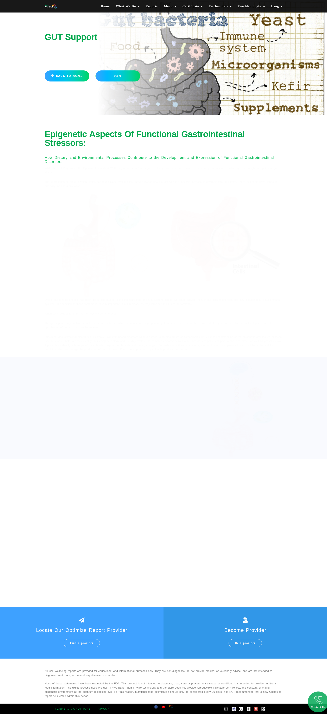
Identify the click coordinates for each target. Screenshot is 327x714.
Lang (276, 6)
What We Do (128, 6)
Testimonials (220, 6)
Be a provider (245, 643)
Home (105, 6)
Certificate (192, 6)
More (117, 75)
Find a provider (82, 643)
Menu (170, 6)
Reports (152, 6)
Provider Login (251, 6)
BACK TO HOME (67, 75)
